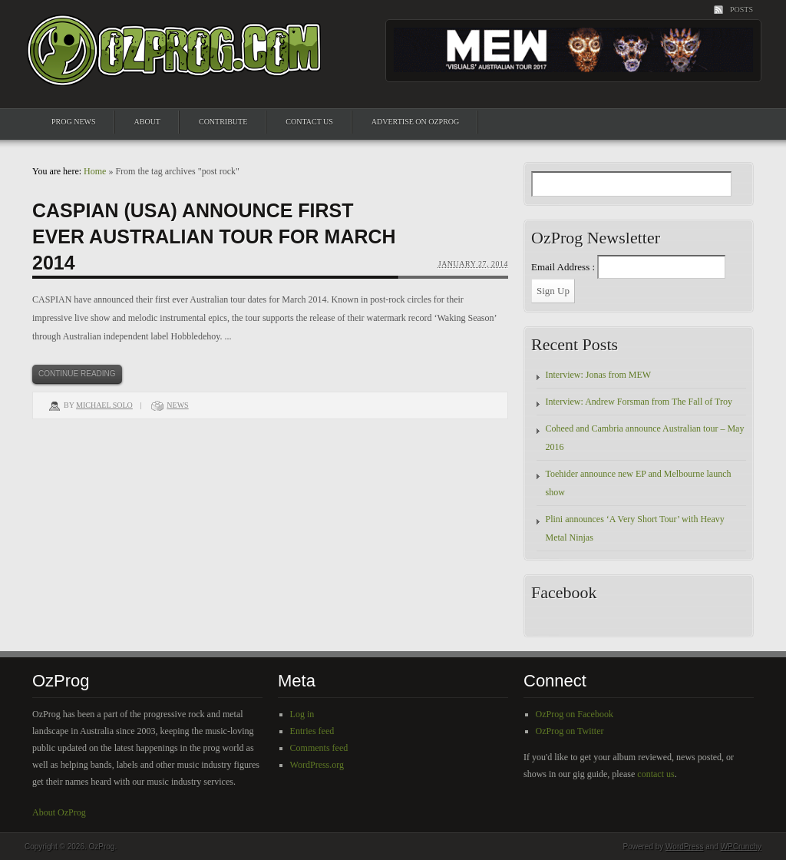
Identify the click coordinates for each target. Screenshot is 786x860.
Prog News (73, 121)
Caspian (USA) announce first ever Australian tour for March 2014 (214, 236)
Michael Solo (104, 405)
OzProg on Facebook (574, 714)
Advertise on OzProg (415, 121)
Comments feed (319, 748)
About (147, 121)
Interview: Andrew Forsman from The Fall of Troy (639, 401)
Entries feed (312, 731)
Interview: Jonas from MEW (599, 374)
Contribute (223, 121)
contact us (655, 774)
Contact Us (309, 121)
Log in (302, 714)
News (177, 405)
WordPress (684, 846)
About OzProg (59, 812)
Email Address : (563, 267)
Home (95, 171)
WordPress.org (317, 764)
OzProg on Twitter (570, 731)
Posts (741, 9)
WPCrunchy (741, 846)
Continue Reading (77, 373)
